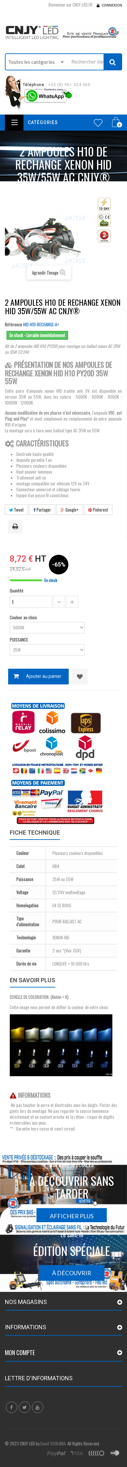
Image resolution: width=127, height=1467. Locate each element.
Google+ (70, 509)
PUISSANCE (19, 640)
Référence (13, 324)
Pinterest (98, 509)
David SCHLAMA (52, 1443)
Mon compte (20, 1352)
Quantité (16, 590)
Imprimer (16, 527)
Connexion (112, 5)
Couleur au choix (24, 617)
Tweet (16, 509)
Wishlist (98, 122)
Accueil (39, 189)
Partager (42, 509)
